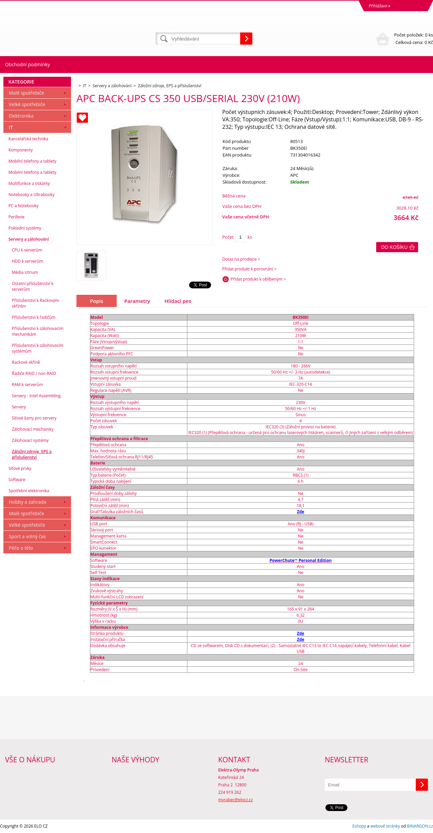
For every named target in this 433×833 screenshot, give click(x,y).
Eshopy (359, 826)
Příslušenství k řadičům (33, 317)
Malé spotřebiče (26, 93)
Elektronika (21, 116)
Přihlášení (378, 6)
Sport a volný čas (27, 536)
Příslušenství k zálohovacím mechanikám (37, 331)
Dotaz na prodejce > (241, 259)
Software (16, 479)
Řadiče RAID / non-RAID (34, 373)
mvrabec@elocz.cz (235, 800)
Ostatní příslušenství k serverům (32, 286)
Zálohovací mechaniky (32, 429)
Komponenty (20, 150)
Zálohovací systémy (30, 440)
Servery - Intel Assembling (36, 396)
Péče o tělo (21, 548)
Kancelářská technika (28, 139)
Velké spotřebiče (27, 104)
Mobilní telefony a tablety (32, 161)
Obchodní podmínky (27, 64)
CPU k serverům (27, 250)
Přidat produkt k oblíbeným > (258, 279)
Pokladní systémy (24, 228)
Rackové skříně (26, 362)
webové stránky (385, 826)
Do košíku (394, 247)
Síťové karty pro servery (34, 418)
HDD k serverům (27, 261)
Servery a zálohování (28, 239)
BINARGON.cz (420, 826)
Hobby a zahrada (27, 502)
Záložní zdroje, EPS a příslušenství (31, 454)
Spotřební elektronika (28, 491)
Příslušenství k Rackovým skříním (35, 303)
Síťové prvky (19, 468)
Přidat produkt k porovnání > (249, 269)
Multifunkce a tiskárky (29, 183)
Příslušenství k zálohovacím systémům (37, 348)
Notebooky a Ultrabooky (31, 194)
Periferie (16, 217)
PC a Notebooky (23, 206)
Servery (19, 407)
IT (11, 127)
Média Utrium (25, 272)
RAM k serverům (27, 384)
